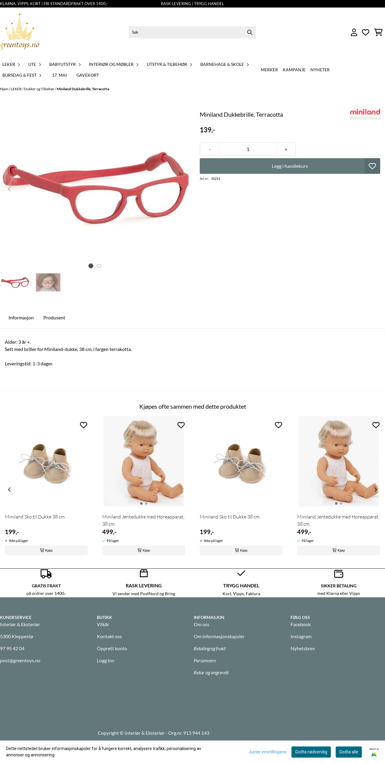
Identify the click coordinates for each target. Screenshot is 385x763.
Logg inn (105, 660)
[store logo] (20, 32)
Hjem (4, 89)
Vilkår (103, 624)
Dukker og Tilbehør (39, 89)
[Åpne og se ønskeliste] (365, 32)
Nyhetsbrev (303, 648)
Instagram (301, 636)
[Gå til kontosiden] (354, 32)
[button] (372, 166)
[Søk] (192, 32)
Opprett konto (112, 648)
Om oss (201, 624)
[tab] (91, 266)
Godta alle (348, 751)
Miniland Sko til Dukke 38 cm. (35, 517)
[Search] (250, 32)
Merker (269, 69)
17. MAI (59, 75)
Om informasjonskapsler (219, 636)
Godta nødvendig (311, 751)
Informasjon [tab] (21, 317)
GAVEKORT (87, 75)
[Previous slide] (9, 189)
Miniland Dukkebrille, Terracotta (83, 89)
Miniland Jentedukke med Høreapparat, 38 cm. (143, 520)
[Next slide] (180, 189)
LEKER (16, 89)
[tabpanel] (46, 487)
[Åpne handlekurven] (378, 32)
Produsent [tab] (54, 317)
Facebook (301, 624)
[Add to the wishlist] (83, 425)
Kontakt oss (109, 636)
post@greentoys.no (20, 660)
